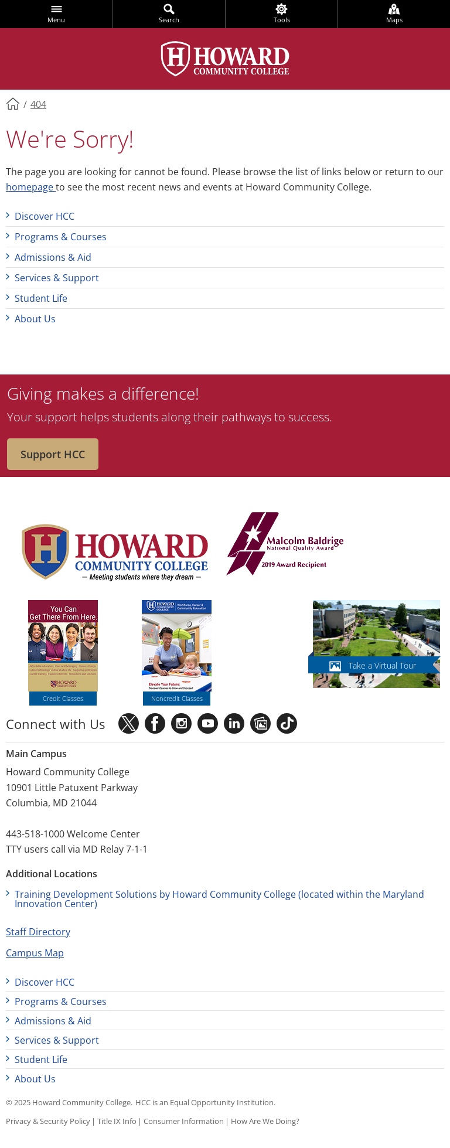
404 (38, 104)
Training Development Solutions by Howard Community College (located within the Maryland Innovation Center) (219, 899)
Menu (56, 19)
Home (13, 103)
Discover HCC (44, 216)
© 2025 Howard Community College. (69, 1102)
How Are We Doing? (265, 1121)
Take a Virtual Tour (382, 665)
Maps (394, 19)
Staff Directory (38, 931)
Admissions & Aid (53, 257)
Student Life (41, 298)
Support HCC (53, 454)
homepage (31, 186)
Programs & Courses (61, 236)
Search (169, 19)
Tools (282, 19)
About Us (35, 318)
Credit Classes (63, 698)
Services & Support (57, 277)
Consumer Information (184, 1121)
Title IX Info (117, 1121)
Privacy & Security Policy (48, 1121)
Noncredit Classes (177, 698)
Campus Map (35, 952)
